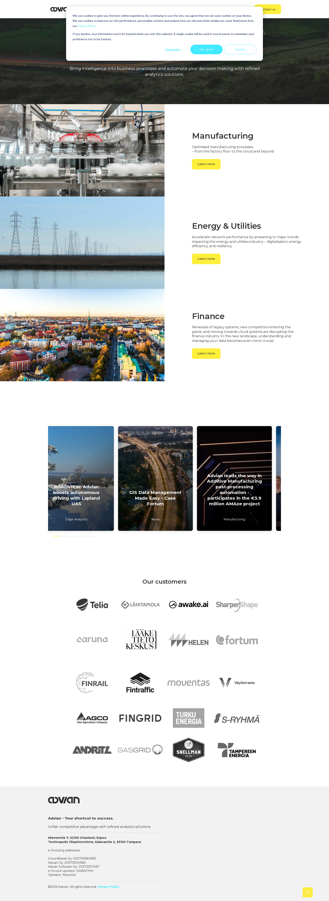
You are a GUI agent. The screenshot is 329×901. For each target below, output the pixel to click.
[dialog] (164, 34)
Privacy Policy (86, 26)
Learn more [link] (206, 164)
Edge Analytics (85, 519)
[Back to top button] (308, 892)
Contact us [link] (267, 9)
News (164, 519)
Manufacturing (243, 519)
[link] (61, 9)
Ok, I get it (207, 49)
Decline (240, 49)
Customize (172, 49)
